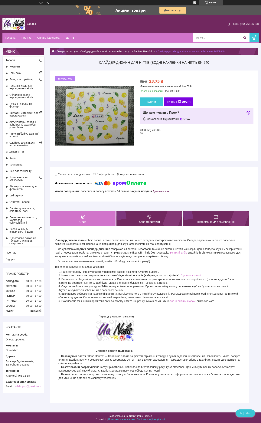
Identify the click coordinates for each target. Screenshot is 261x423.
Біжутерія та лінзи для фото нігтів (23, 188)
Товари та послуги (67, 51)
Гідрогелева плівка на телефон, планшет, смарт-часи (22, 241)
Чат (245, 413)
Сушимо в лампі (191, 275)
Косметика (15, 164)
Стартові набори (19, 201)
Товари (10, 60)
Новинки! (15, 66)
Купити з (179, 101)
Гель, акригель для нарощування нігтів (21, 87)
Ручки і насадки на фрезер (20, 105)
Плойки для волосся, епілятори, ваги (22, 209)
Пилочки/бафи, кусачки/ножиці (23, 135)
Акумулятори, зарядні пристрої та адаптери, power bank (22, 124)
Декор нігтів (16, 151)
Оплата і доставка (48, 37)
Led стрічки (16, 195)
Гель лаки (15, 72)
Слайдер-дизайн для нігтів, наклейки (101, 51)
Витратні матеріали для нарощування (23, 114)
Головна (10, 37)
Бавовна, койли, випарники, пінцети (21, 230)
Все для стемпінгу (20, 170)
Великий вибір (178, 252)
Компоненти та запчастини (18, 179)
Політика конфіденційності (151, 419)
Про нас (26, 37)
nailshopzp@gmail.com (27, 386)
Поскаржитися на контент (121, 419)
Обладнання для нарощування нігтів (21, 96)
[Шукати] (245, 37)
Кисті (12, 158)
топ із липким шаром (182, 301)
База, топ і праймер (21, 79)
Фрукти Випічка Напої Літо (140, 51)
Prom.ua (148, 416)
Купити (151, 101)
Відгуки (10, 259)
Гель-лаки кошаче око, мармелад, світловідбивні (23, 220)
